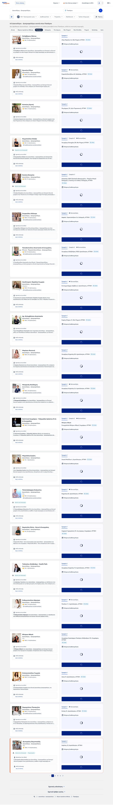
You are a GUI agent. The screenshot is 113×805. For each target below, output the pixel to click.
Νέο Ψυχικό (67, 30)
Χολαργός (48, 30)
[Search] (100, 10)
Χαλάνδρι (95, 30)
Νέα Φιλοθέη (77, 30)
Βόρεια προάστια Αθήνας (25, 30)
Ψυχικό (86, 30)
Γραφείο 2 (72, 138)
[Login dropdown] (100, 3)
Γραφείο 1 (64, 35)
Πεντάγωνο (57, 30)
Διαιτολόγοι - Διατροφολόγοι (45, 797)
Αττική (13, 30)
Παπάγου (39, 30)
